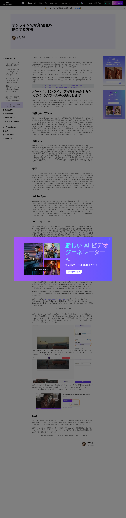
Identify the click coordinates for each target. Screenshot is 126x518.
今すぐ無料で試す (74, 272)
